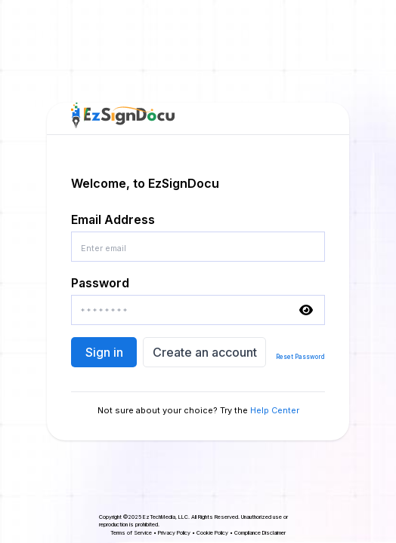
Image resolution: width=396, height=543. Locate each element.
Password (100, 282)
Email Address (113, 219)
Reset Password (300, 356)
